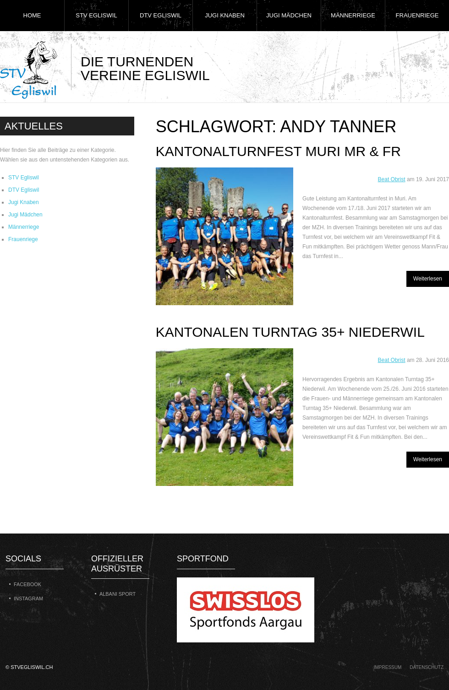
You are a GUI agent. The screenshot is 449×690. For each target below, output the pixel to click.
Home (32, 15)
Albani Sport (117, 594)
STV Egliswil (96, 15)
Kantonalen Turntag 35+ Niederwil (290, 332)
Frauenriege (417, 15)
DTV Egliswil (160, 15)
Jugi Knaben (225, 15)
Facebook (27, 584)
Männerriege (353, 15)
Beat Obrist (391, 179)
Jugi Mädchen (289, 15)
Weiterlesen (427, 278)
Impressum (388, 667)
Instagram (28, 598)
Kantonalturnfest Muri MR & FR (278, 151)
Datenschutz (427, 667)
